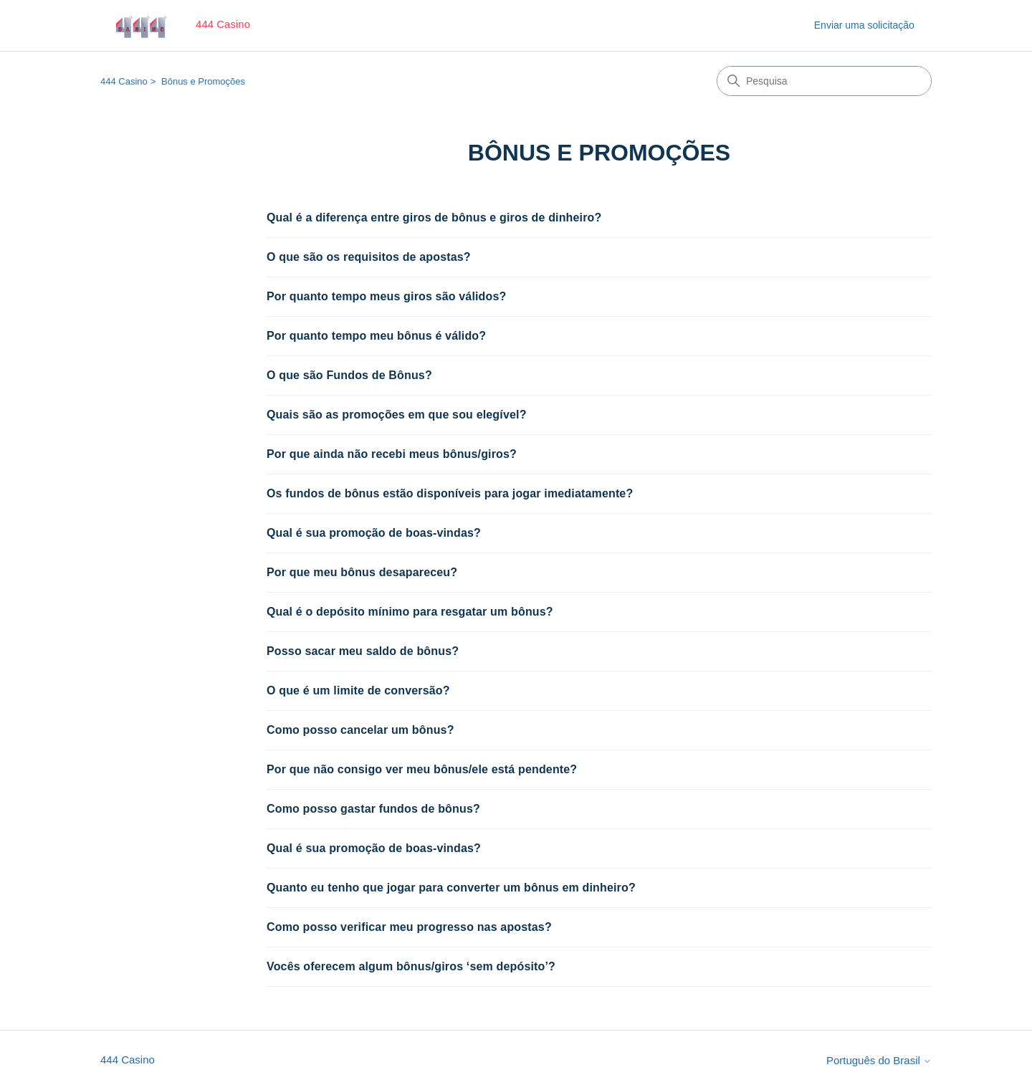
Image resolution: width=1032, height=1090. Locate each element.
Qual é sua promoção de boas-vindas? (374, 533)
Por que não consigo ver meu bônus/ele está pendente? (422, 769)
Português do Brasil (879, 1060)
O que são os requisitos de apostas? (369, 257)
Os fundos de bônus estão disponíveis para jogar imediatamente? (450, 493)
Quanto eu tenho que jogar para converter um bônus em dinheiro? (451, 887)
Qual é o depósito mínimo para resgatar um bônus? (410, 612)
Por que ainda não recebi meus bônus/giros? (392, 454)
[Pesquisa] (824, 81)
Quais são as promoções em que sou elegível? (397, 414)
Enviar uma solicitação (864, 25)
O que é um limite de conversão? (358, 690)
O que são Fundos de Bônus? (349, 375)
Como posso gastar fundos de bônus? (373, 809)
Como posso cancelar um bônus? (360, 730)
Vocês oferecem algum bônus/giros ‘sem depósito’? (411, 966)
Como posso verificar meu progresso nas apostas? (409, 927)
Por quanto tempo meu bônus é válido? (376, 336)
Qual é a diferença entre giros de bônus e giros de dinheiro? (434, 217)
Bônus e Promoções (203, 81)
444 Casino (124, 81)
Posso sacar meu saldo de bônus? (363, 651)
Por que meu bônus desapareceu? (362, 572)
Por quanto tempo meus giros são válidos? (386, 296)
